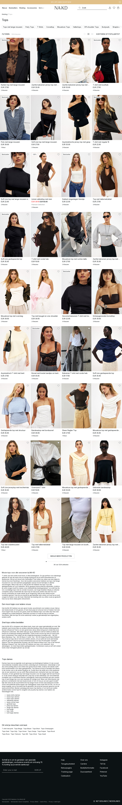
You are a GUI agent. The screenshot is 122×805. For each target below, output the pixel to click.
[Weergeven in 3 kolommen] (92, 34)
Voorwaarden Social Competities (20, 801)
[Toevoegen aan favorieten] (27, 40)
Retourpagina (66, 768)
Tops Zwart (42, 734)
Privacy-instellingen (54, 801)
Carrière (83, 764)
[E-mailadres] (17, 770)
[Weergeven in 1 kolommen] (85, 34)
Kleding (4, 14)
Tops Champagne (47, 728)
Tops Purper (41, 731)
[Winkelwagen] (118, 8)
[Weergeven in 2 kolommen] (88, 34)
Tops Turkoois (16, 734)
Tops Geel (5, 731)
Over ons (84, 760)
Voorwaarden (5, 801)
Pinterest (103, 772)
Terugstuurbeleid (68, 764)
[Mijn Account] (110, 8)
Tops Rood (51, 731)
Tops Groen (22, 731)
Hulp (63, 760)
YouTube (103, 776)
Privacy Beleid (34, 801)
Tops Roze (6, 734)
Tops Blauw (27, 728)
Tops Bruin (36, 728)
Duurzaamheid (86, 772)
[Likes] (114, 8)
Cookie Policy (43, 801)
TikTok (102, 764)
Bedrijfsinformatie (87, 768)
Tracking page (67, 772)
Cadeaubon (65, 776)
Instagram (103, 760)
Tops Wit (25, 734)
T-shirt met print (7, 728)
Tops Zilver (33, 734)
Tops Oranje (32, 731)
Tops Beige (18, 728)
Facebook (104, 768)
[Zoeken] (92, 7)
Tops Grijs (13, 731)
